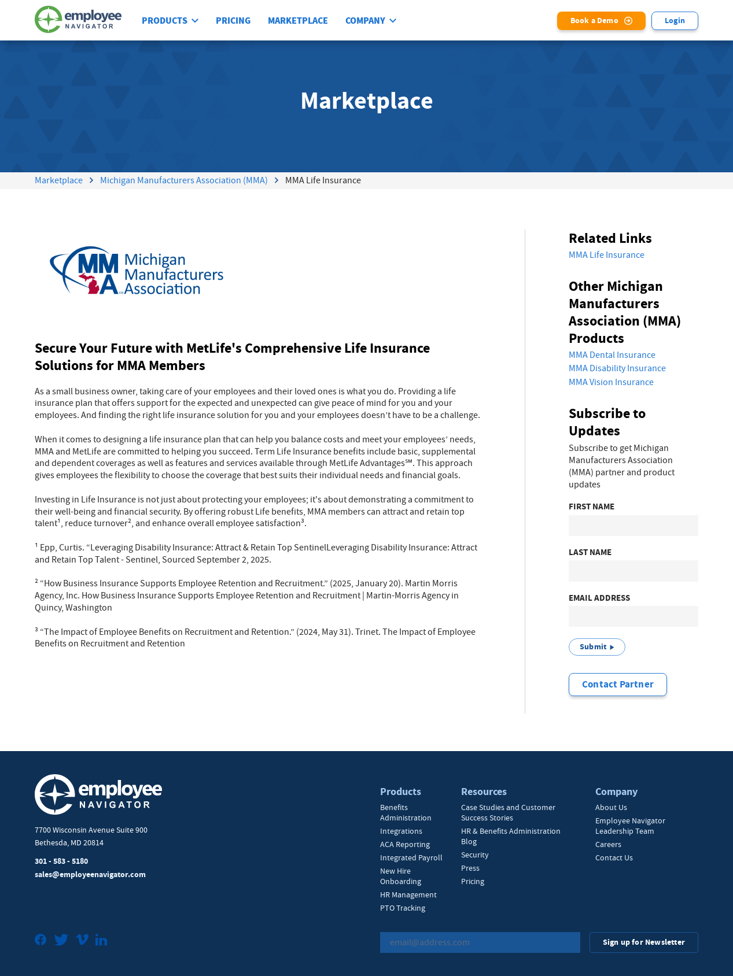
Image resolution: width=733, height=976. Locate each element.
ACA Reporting (405, 844)
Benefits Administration (406, 812)
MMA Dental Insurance (612, 355)
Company (365, 21)
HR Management (408, 894)
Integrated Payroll (411, 857)
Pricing (233, 21)
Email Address (599, 598)
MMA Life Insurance (606, 255)
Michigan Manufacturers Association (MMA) (184, 180)
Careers (608, 844)
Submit (593, 646)
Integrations (401, 831)
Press (470, 868)
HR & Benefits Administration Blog (511, 836)
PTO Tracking (402, 908)
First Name (591, 507)
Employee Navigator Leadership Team (630, 825)
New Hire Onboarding (400, 876)
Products (164, 21)
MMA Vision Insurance (611, 382)
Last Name (590, 552)
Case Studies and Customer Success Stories (508, 812)
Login (675, 20)
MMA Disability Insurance (617, 368)
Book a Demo (594, 20)
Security (475, 854)
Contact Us (614, 857)
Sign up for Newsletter (644, 942)
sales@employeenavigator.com (90, 874)
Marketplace (298, 21)
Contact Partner (618, 684)
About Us (611, 807)
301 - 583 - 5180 (61, 861)
